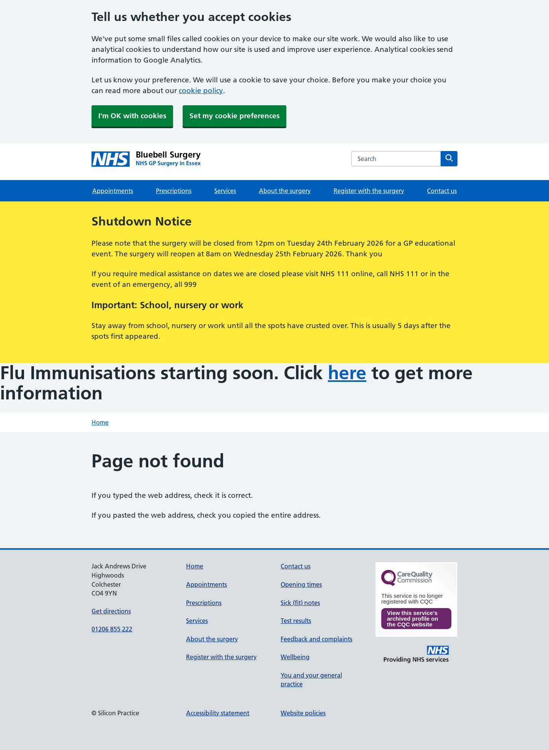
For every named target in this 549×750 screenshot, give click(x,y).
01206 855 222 (112, 629)
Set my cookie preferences (234, 115)
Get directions (111, 611)
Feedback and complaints (316, 639)
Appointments (112, 191)
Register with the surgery (369, 191)
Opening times (301, 584)
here (347, 373)
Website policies (303, 713)
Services (225, 191)
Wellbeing (295, 657)
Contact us (442, 191)
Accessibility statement (217, 713)
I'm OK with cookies (132, 115)
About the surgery (285, 191)
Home (100, 422)
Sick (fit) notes (300, 603)
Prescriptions (173, 191)
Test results (296, 620)
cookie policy (201, 90)
